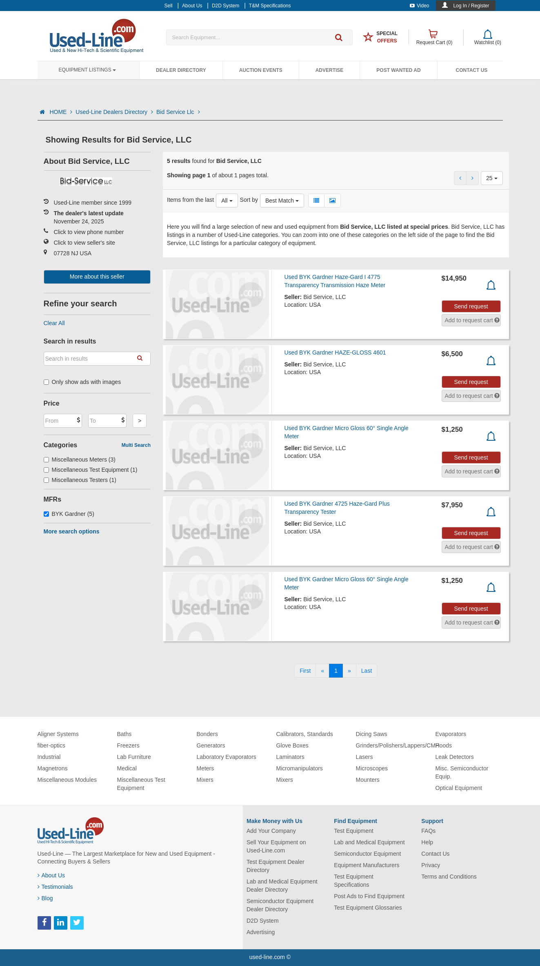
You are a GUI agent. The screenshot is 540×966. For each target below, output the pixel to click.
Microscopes (372, 768)
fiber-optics (51, 745)
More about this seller (97, 276)
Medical (127, 768)
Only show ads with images (82, 382)
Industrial (49, 757)
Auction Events (260, 70)
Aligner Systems (58, 734)
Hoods (444, 745)
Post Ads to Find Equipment (369, 896)
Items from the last (190, 199)
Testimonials (55, 886)
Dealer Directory (181, 70)
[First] (305, 671)
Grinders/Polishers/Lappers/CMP (398, 745)
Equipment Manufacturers (366, 865)
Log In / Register (471, 6)
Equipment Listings (87, 70)
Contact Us (472, 70)
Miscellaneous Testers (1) (80, 480)
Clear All (54, 323)
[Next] (349, 671)
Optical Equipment (459, 788)
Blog (45, 898)
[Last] (366, 671)
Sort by (249, 199)
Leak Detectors (455, 757)
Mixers (205, 779)
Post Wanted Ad (398, 70)
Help (427, 842)
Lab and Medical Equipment (369, 842)
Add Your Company (271, 831)
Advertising (261, 932)
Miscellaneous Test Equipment (141, 783)
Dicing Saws (371, 734)
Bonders (207, 734)
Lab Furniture (134, 757)
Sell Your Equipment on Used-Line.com (276, 846)
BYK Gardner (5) (69, 514)
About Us (51, 875)
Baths (124, 734)
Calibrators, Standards (304, 734)
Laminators (290, 757)
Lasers (364, 757)
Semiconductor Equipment (367, 853)
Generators (211, 745)
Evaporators (451, 734)
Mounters (368, 779)
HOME (60, 112)
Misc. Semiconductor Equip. (462, 772)
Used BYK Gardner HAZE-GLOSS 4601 (335, 352)
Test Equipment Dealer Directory (275, 866)
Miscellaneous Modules (67, 779)
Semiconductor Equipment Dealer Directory (280, 905)
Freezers (128, 745)
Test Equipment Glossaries (368, 907)
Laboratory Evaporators (226, 757)
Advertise (330, 70)
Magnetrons (53, 768)
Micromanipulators (299, 768)
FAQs (428, 831)
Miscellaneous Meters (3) (80, 459)
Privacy (430, 865)
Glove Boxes (292, 745)
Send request (471, 306)
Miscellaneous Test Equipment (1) (91, 469)
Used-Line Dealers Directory (114, 112)
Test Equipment (353, 831)
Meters (205, 768)
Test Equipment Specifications (353, 880)
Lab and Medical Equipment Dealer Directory (282, 885)
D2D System (263, 920)
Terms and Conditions (448, 876)
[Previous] (322, 671)
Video (419, 6)
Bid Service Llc (178, 112)
